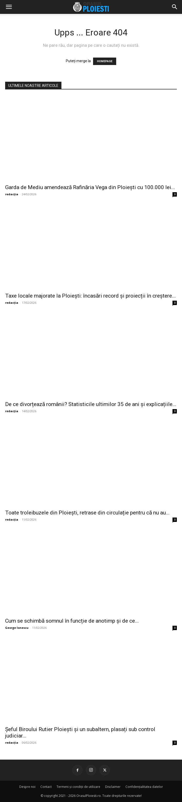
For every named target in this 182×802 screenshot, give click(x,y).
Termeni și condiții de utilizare (78, 787)
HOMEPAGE (104, 61)
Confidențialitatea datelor (144, 787)
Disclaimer (113, 787)
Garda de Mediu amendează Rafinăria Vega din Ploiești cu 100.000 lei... (90, 187)
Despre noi (27, 787)
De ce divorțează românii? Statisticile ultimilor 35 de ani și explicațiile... (90, 404)
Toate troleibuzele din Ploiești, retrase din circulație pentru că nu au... (87, 513)
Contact (46, 787)
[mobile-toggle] (9, 7)
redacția (11, 194)
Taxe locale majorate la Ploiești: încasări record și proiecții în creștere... (90, 296)
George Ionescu (17, 628)
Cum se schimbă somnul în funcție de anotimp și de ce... (72, 621)
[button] (175, 7)
